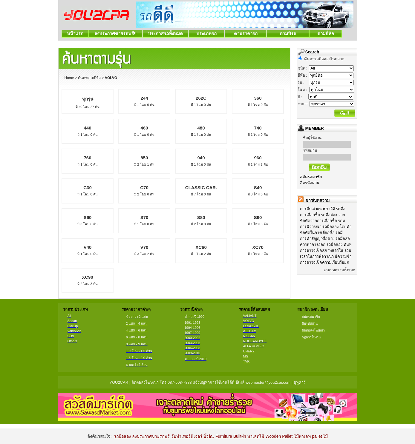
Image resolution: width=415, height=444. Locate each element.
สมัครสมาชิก (311, 177)
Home (69, 78)
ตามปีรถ (288, 33)
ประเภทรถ (206, 33)
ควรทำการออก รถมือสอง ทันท (326, 244)
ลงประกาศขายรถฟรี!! (115, 33)
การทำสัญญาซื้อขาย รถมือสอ (325, 238)
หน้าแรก (75, 33)
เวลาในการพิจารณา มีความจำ (326, 256)
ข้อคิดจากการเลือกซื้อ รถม (322, 220)
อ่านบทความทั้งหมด (339, 270)
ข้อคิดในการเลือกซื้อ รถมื (321, 232)
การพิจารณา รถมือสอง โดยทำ (325, 226)
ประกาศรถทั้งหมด (165, 33)
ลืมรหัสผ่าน (309, 183)
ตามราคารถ (245, 33)
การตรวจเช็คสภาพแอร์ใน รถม (326, 250)
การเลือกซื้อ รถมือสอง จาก (322, 214)
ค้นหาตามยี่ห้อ (89, 78)
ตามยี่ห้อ (325, 33)
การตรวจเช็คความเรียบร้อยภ (324, 262)
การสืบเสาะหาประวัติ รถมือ (323, 208)
